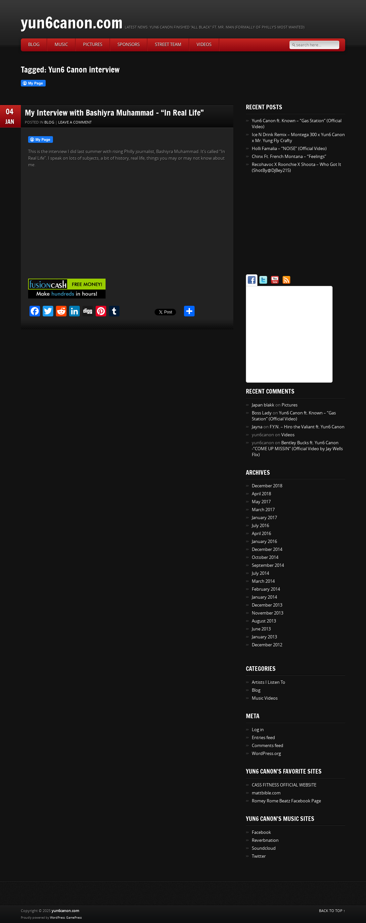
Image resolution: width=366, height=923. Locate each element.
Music (61, 44)
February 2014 (266, 589)
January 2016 (264, 541)
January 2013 (264, 636)
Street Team (168, 44)
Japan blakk (263, 405)
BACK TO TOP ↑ (332, 911)
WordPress (57, 917)
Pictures (92, 44)
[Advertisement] (287, 225)
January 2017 (264, 517)
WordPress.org (266, 753)
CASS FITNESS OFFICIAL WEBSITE (284, 785)
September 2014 (268, 565)
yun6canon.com (72, 22)
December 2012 (267, 644)
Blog (33, 44)
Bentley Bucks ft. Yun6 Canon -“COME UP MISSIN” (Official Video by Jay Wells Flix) (297, 448)
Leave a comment (75, 122)
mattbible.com (266, 792)
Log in (258, 729)
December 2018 (267, 485)
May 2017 (261, 501)
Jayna (257, 426)
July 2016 (260, 525)
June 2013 (261, 628)
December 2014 (267, 549)
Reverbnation (265, 840)
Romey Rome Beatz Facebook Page (286, 800)
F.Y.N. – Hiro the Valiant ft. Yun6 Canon (307, 426)
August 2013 (264, 621)
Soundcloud (264, 848)
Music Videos (265, 698)
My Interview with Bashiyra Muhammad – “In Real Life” (114, 112)
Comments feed (267, 745)
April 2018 (261, 493)
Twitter (259, 856)
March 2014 (263, 581)
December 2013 (267, 605)
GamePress (74, 917)
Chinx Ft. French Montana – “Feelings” (289, 156)
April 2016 (261, 533)
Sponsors (128, 44)
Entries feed (263, 737)
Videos (204, 44)
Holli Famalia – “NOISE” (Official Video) (289, 148)
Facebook (261, 832)
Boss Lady (262, 412)
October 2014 (265, 557)
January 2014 (264, 597)
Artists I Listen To (268, 682)
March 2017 (263, 509)
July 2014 (260, 573)
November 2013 (267, 613)
